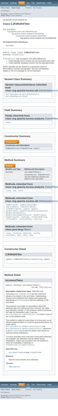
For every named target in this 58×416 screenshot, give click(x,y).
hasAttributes (12, 222)
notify (37, 238)
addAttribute (12, 208)
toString (38, 224)
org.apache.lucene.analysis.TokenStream (28, 34)
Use (28, 3)
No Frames (37, 8)
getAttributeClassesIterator (34, 215)
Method (28, 14)
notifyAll (10, 241)
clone (8, 238)
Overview (4, 3)
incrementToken (31, 174)
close (8, 193)
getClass (27, 238)
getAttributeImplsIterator (19, 219)
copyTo (26, 212)
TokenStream (26, 150)
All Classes (5, 11)
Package (13, 3)
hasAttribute (40, 219)
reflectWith (11, 224)
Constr (22, 14)
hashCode (25, 222)
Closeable (10, 46)
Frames (28, 8)
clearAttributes (28, 210)
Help (28, 6)
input (8, 124)
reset (20, 193)
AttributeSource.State (16, 98)
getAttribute (12, 215)
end (14, 193)
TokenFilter (18, 55)
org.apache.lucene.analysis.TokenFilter (31, 36)
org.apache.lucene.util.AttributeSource (22, 32)
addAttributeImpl (28, 208)
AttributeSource (48, 91)
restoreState (25, 224)
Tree (33, 3)
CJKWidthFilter (13, 150)
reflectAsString (39, 222)
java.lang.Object (9, 29)
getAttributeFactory (15, 217)
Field (16, 14)
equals (35, 212)
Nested (11, 14)
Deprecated (41, 3)
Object (27, 234)
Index (49, 3)
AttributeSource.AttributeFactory (22, 95)
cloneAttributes (13, 212)
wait (19, 241)
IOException (45, 294)
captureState (12, 210)
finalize (17, 238)
